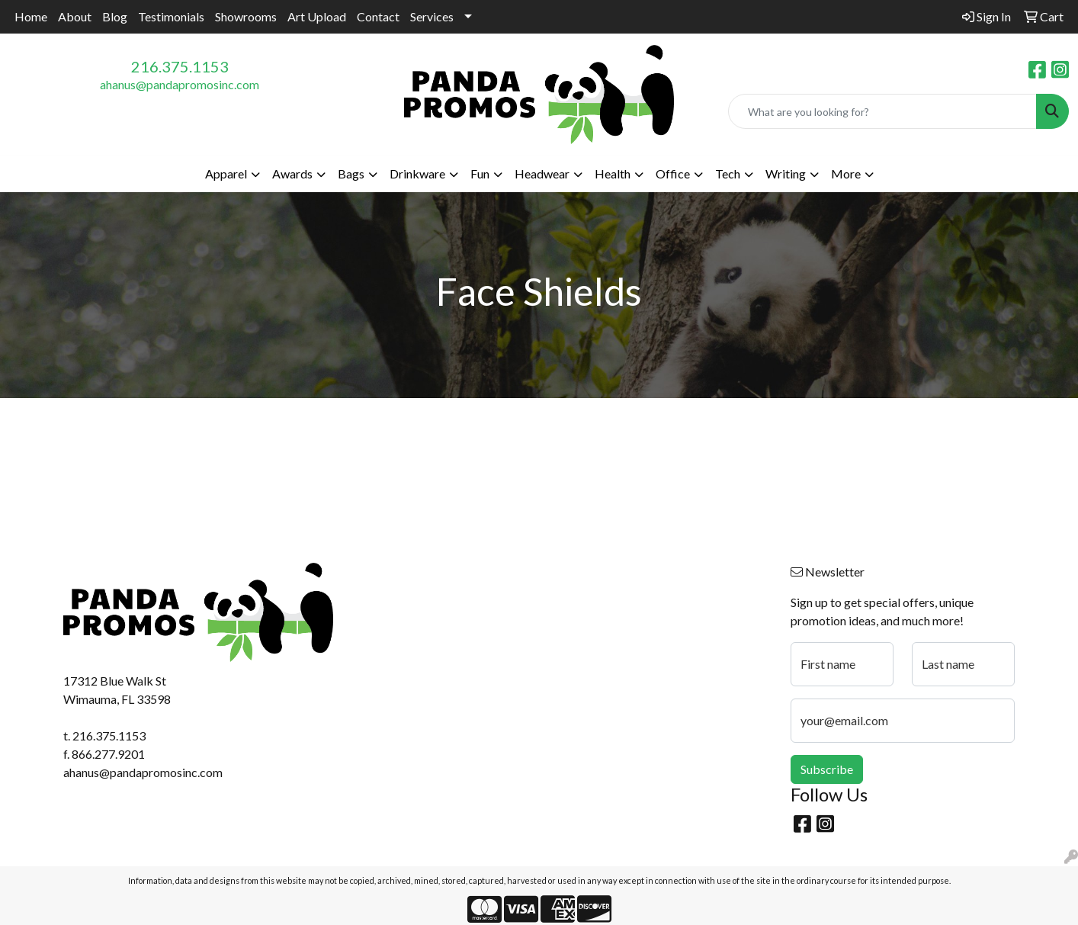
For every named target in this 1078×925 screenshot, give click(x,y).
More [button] (846, 173)
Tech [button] (727, 173)
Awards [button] (292, 173)
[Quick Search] (882, 111)
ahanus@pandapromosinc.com (179, 84)
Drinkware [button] (417, 173)
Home (30, 16)
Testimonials (171, 16)
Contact (378, 16)
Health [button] (612, 173)
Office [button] (673, 173)
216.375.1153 (180, 66)
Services (432, 16)
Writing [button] (785, 173)
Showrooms (246, 16)
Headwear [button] (542, 173)
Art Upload (316, 16)
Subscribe (826, 769)
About (74, 16)
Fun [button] (479, 173)
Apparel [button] (226, 173)
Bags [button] (351, 173)
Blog (114, 16)
